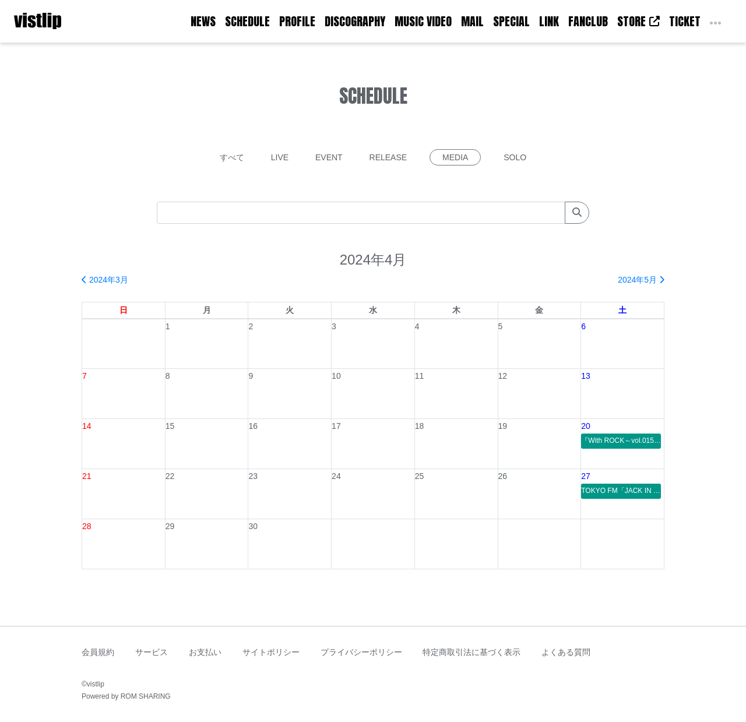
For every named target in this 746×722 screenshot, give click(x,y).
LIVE (279, 157)
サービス (151, 652)
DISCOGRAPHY (355, 21)
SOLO (515, 157)
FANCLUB (588, 21)
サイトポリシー (271, 652)
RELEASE (388, 157)
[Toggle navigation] (68, 21)
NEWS (203, 21)
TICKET (685, 21)
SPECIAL (511, 21)
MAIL (472, 21)
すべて (232, 157)
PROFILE (297, 21)
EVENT (329, 157)
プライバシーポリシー (361, 652)
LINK (549, 21)
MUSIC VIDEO (423, 21)
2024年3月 (105, 279)
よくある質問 (565, 652)
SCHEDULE (247, 21)
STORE (638, 21)
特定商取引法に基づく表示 (471, 652)
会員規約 (98, 652)
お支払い (205, 652)
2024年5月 (641, 279)
